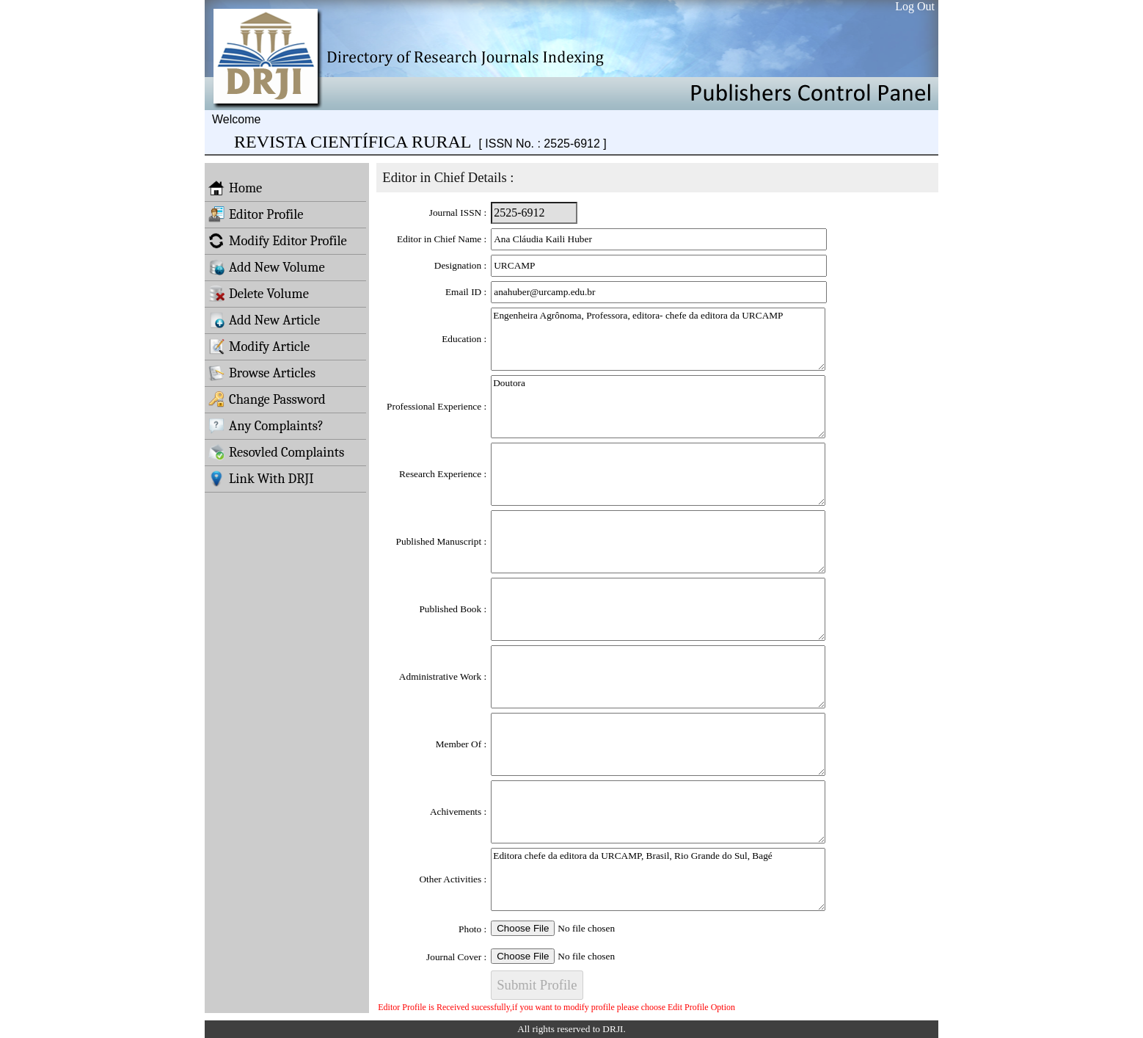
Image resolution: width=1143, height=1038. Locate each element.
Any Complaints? (266, 426)
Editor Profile (256, 214)
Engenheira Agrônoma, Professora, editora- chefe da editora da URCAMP (658, 339)
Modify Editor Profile (277, 241)
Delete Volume (258, 294)
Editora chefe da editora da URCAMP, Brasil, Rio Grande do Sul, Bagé (658, 879)
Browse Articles (261, 373)
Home (235, 188)
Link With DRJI (261, 479)
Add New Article (264, 320)
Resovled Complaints (276, 452)
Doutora (658, 406)
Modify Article (259, 346)
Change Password (267, 399)
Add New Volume (266, 267)
